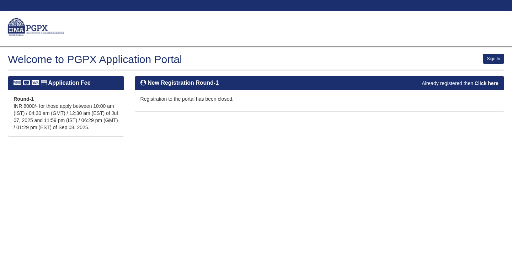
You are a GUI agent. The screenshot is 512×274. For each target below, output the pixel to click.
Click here (486, 83)
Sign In (493, 58)
